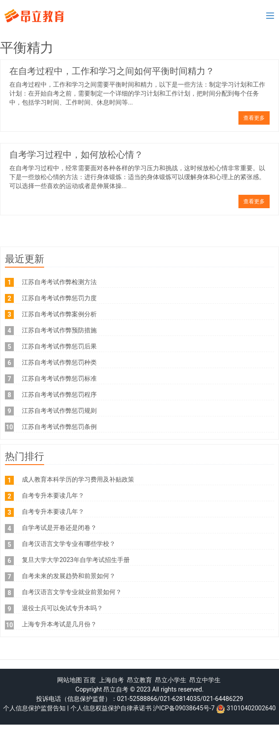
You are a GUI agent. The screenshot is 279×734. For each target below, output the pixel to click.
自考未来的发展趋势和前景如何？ (68, 575)
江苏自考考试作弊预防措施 (59, 330)
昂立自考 (115, 689)
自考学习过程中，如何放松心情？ (76, 154)
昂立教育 (139, 680)
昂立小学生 (170, 680)
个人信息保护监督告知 (34, 708)
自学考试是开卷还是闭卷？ (59, 527)
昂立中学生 (205, 680)
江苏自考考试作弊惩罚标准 (59, 378)
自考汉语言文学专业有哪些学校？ (68, 543)
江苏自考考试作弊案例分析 (59, 314)
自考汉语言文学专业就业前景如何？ (72, 592)
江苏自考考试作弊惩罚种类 (59, 362)
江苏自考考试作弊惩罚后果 (59, 346)
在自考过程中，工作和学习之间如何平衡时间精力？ (111, 71)
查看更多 (254, 118)
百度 (89, 680)
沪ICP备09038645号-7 (183, 708)
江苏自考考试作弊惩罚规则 (59, 410)
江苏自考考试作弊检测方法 (59, 281)
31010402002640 (251, 708)
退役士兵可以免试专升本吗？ (62, 608)
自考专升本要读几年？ (53, 495)
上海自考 (111, 680)
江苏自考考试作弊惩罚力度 (59, 298)
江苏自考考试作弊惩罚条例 (59, 426)
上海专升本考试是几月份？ (59, 624)
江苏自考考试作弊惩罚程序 (59, 394)
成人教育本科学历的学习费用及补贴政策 (78, 479)
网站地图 (69, 680)
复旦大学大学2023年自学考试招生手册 (75, 559)
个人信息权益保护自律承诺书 (111, 708)
